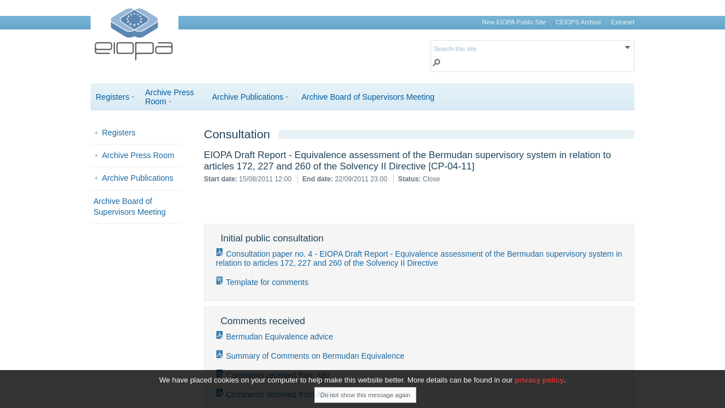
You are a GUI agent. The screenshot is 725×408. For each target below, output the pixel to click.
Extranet (622, 22)
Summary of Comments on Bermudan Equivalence (315, 355)
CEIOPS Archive (579, 22)
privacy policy (539, 384)
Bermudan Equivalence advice (279, 336)
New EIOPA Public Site (514, 22)
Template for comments (267, 282)
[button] (436, 63)
